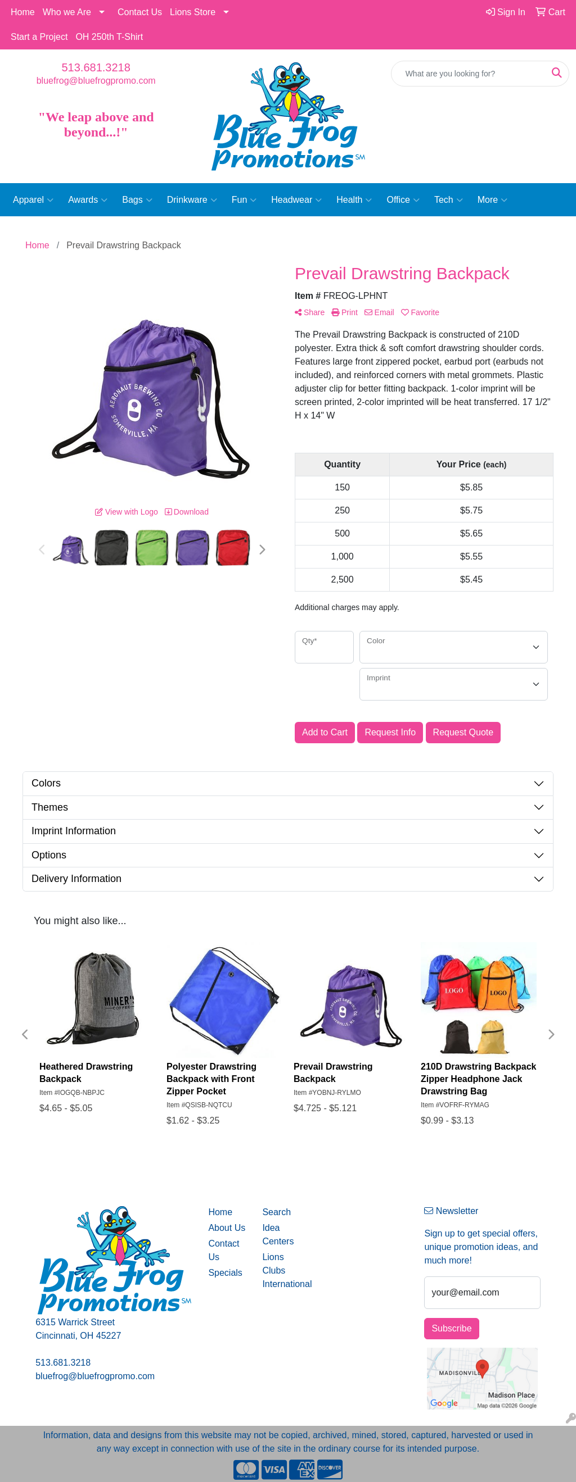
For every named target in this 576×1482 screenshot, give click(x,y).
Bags (137, 200)
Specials (225, 1273)
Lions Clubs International (282, 1270)
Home (23, 12)
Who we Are (67, 12)
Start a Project (39, 37)
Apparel (33, 200)
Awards (87, 200)
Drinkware (192, 200)
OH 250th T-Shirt (109, 37)
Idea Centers (278, 1234)
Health (354, 200)
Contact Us (140, 12)
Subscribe (451, 1328)
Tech (448, 200)
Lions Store (192, 12)
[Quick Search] (468, 74)
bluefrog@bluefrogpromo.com (96, 80)
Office (403, 200)
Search (276, 1212)
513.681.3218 (95, 67)
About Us (226, 1228)
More (492, 200)
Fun (244, 200)
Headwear (296, 200)
